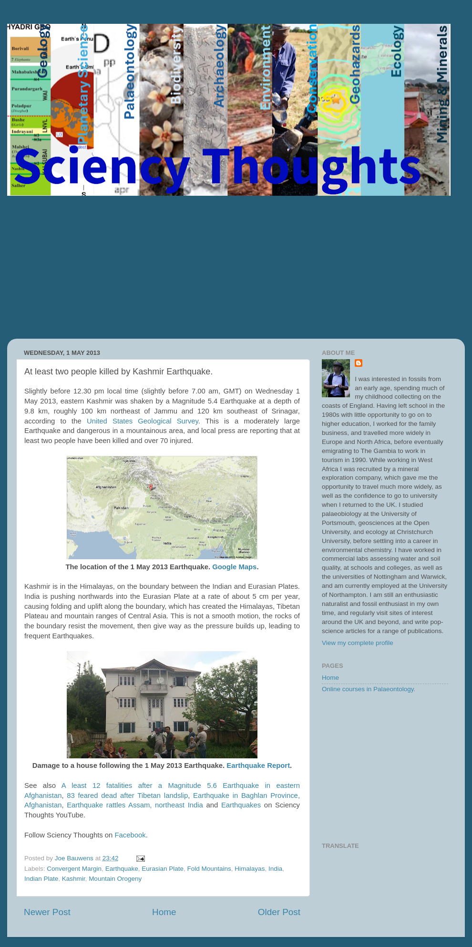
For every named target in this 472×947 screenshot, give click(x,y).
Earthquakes (241, 805)
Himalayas (250, 868)
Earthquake (121, 868)
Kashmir (73, 878)
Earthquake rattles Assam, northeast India (135, 805)
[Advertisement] (236, 267)
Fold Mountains (209, 868)
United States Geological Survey (142, 421)
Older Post (279, 912)
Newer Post (47, 912)
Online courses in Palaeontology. (368, 689)
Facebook (130, 835)
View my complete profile (357, 642)
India (275, 868)
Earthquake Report (258, 765)
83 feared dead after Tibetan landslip (127, 795)
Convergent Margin (74, 868)
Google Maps (234, 567)
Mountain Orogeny (115, 878)
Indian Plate (41, 878)
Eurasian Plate (163, 868)
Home (164, 912)
